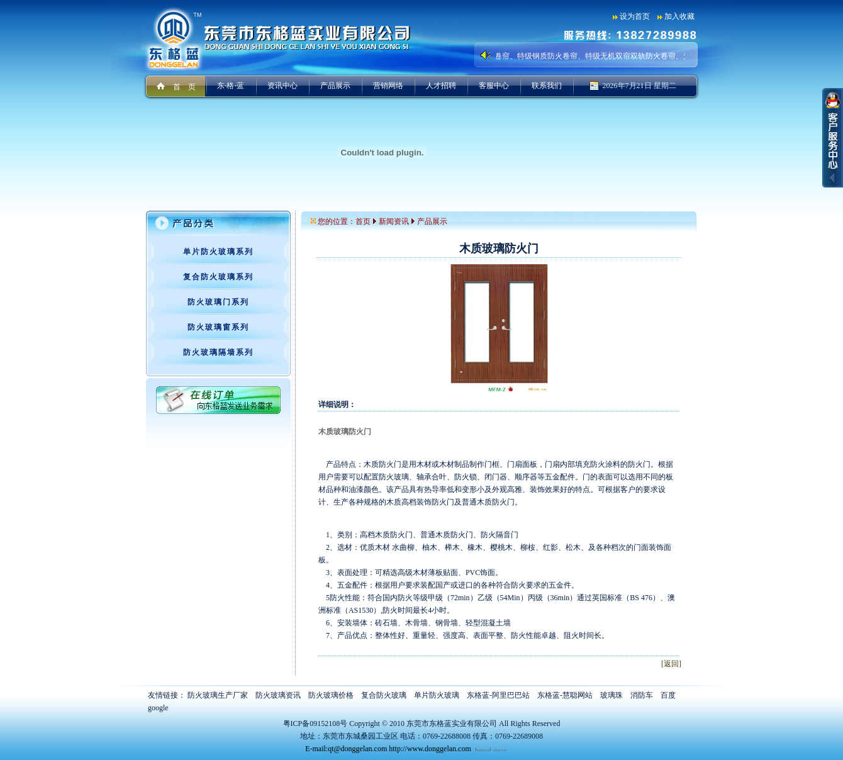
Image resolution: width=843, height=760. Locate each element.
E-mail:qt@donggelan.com (346, 748)
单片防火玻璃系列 (218, 251)
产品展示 (335, 85)
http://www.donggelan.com (430, 748)
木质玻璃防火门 (344, 431)
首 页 (184, 86)
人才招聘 (441, 85)
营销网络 (388, 85)
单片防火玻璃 (436, 695)
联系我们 (547, 85)
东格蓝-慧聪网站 (565, 695)
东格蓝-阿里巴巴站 (498, 695)
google (158, 707)
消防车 (641, 695)
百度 (668, 695)
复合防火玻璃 (383, 695)
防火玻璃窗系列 (218, 327)
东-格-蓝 (231, 85)
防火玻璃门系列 (218, 302)
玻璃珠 (611, 695)
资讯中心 (282, 85)
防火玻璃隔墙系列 (218, 352)
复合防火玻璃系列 (218, 276)
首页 (363, 221)
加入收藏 (679, 16)
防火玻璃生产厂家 (217, 695)
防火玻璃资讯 (278, 695)
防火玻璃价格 (331, 695)
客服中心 (494, 85)
